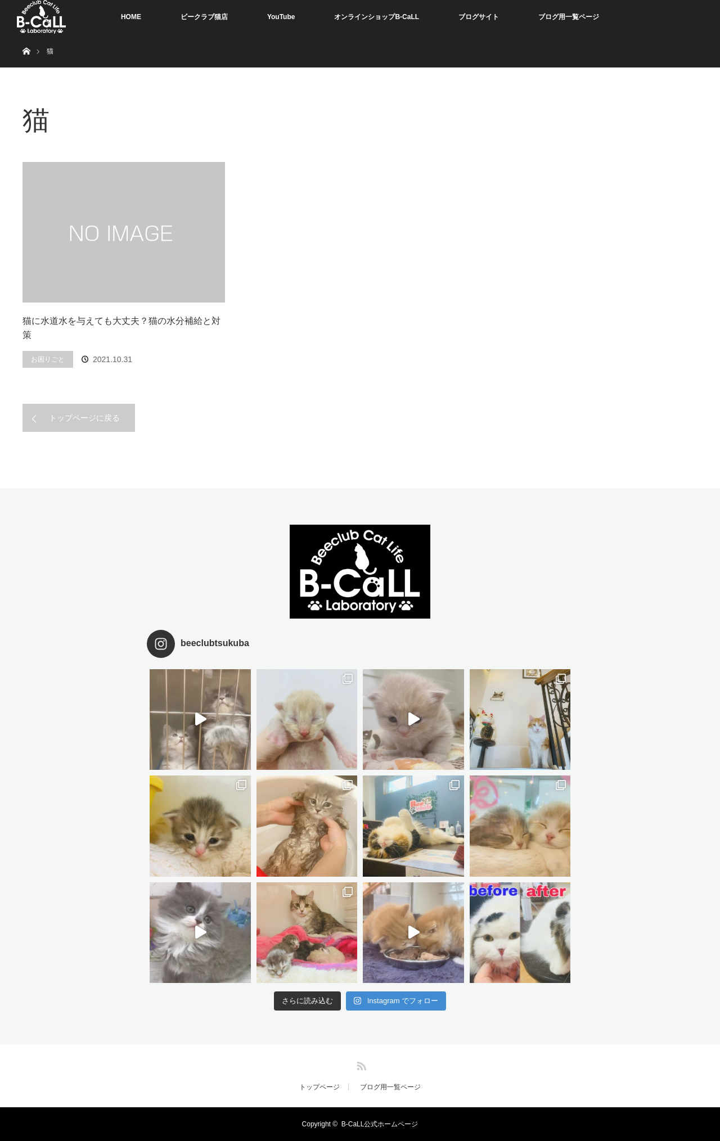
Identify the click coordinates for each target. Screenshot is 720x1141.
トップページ (319, 1087)
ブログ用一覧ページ (568, 17)
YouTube (281, 17)
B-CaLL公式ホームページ (379, 1124)
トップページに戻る (84, 417)
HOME (131, 17)
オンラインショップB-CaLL (376, 17)
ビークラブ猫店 (204, 17)
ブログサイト (478, 17)
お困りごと (48, 359)
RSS (360, 1064)
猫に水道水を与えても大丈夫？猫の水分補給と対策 (121, 328)
